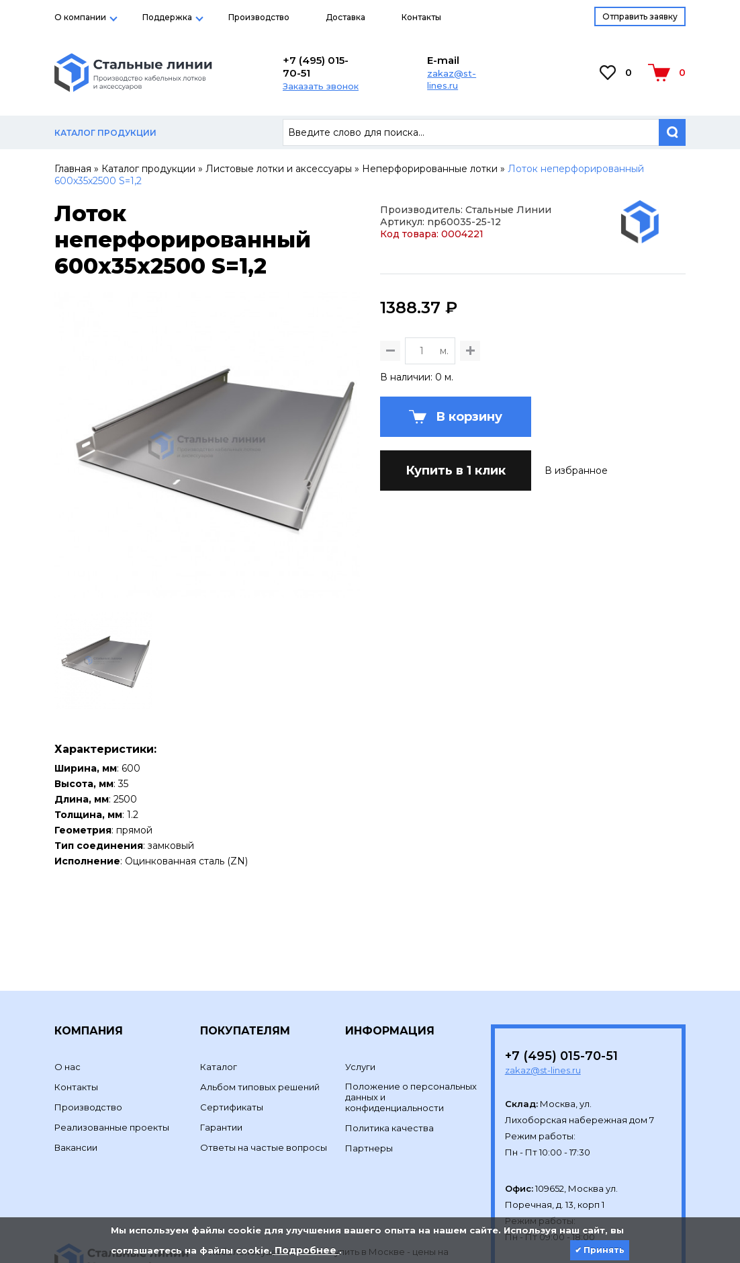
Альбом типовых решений (260, 994)
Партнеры (369, 1056)
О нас (67, 974)
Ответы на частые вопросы (263, 1055)
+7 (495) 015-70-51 (316, 66)
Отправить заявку (640, 16)
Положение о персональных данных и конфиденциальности (411, 1005)
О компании (80, 17)
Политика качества (389, 1035)
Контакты (421, 17)
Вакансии (75, 1055)
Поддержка (167, 17)
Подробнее (305, 1250)
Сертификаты (231, 1015)
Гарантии (221, 1035)
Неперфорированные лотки (430, 169)
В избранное (576, 563)
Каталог (218, 974)
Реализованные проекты (111, 1035)
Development (232, 1191)
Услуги (360, 974)
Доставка (345, 17)
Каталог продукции (148, 169)
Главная (72, 169)
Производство (258, 17)
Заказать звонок (321, 86)
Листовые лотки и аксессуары (278, 169)
